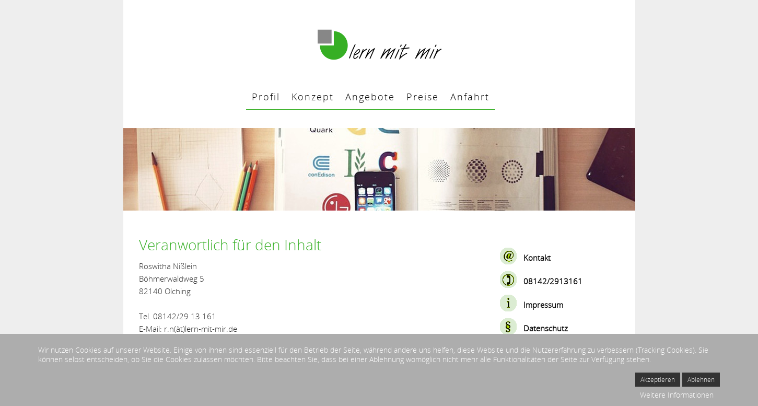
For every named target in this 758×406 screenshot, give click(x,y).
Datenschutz (545, 328)
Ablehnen (701, 379)
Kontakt (537, 257)
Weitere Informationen (677, 395)
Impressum (543, 304)
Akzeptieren (657, 379)
